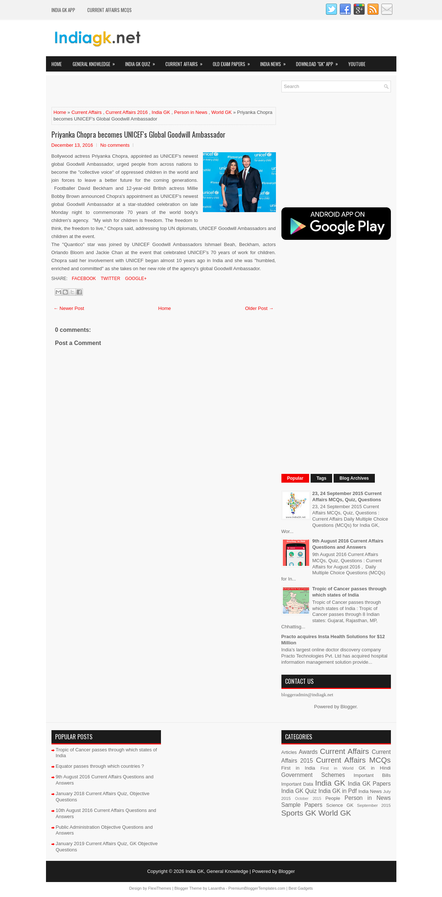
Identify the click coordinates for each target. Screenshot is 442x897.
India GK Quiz (142, 62)
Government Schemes (313, 775)
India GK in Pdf (337, 791)
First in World (337, 768)
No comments (115, 145)
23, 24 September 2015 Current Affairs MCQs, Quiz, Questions (347, 496)
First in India (298, 768)
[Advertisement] (136, 92)
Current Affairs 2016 (126, 112)
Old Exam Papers (234, 62)
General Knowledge (96, 62)
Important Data (297, 784)
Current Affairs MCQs (109, 10)
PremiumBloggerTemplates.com (256, 888)
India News (275, 62)
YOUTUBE (356, 64)
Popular (295, 478)
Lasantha (216, 888)
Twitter (110, 278)
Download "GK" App (319, 62)
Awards (308, 752)
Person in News (190, 112)
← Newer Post (69, 308)
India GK (161, 112)
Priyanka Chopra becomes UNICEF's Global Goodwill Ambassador (138, 134)
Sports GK (298, 813)
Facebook (83, 278)
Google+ (135, 278)
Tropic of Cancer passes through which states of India (349, 592)
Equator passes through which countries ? (100, 766)
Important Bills (372, 775)
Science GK (340, 805)
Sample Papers (302, 805)
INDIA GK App (63, 10)
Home (56, 64)
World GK (221, 112)
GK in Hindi (375, 768)
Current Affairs (186, 62)
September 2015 (374, 805)
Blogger (349, 706)
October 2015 (308, 799)
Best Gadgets (300, 888)
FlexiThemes (159, 888)
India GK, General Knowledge (216, 871)
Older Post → (259, 308)
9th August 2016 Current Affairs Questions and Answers (348, 544)
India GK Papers (369, 784)
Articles (289, 752)
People (332, 798)
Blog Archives (354, 478)
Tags (321, 478)
